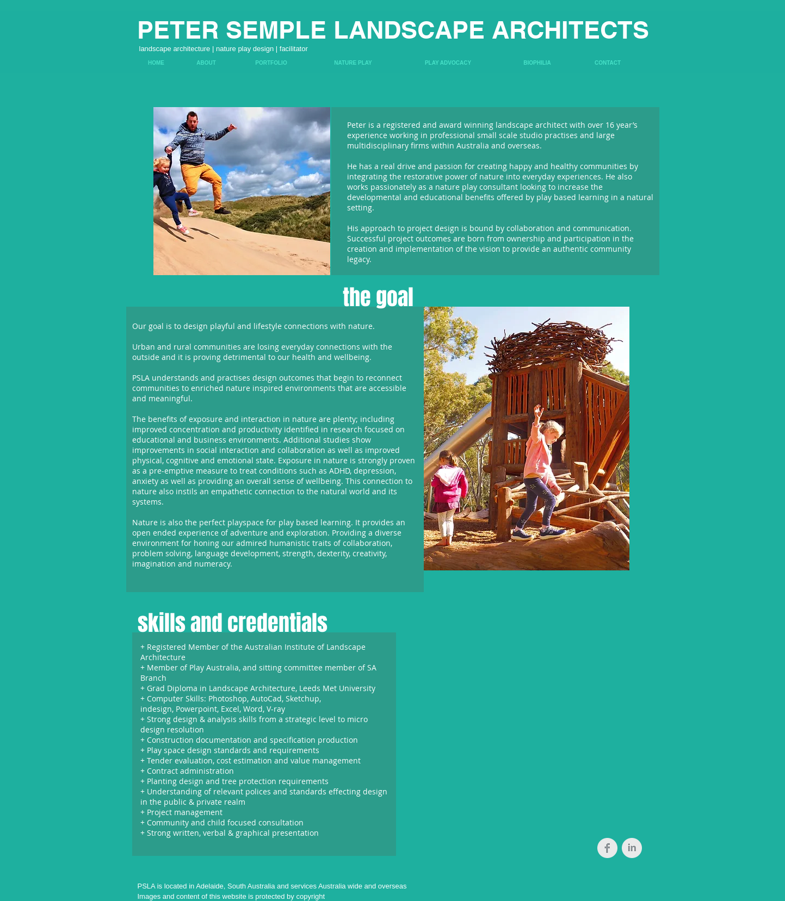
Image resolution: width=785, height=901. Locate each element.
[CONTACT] (608, 63)
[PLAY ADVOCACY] (448, 63)
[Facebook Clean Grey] (607, 848)
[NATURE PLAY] (353, 63)
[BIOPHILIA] (537, 63)
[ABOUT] (206, 63)
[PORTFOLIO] (271, 63)
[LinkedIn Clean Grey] (632, 848)
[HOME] (156, 63)
